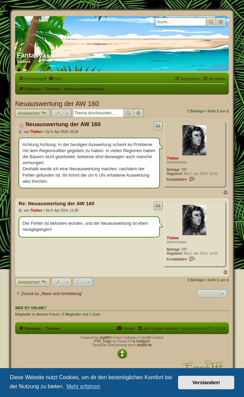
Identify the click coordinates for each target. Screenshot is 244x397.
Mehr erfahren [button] (83, 386)
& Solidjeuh (141, 341)
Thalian (173, 158)
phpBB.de (144, 345)
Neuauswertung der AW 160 (57, 103)
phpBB (105, 337)
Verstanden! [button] (206, 382)
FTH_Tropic (103, 341)
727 (184, 170)
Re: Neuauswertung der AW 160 (56, 203)
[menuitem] (55, 79)
